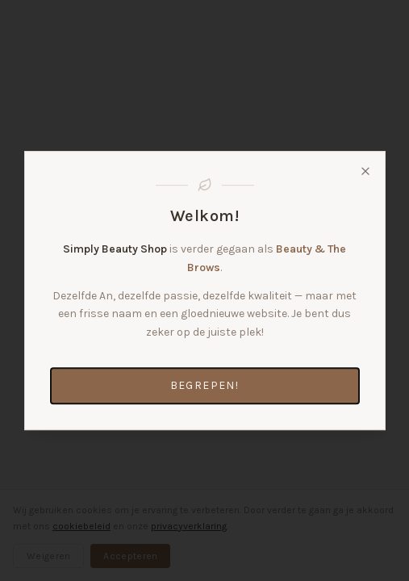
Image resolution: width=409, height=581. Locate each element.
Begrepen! (205, 385)
